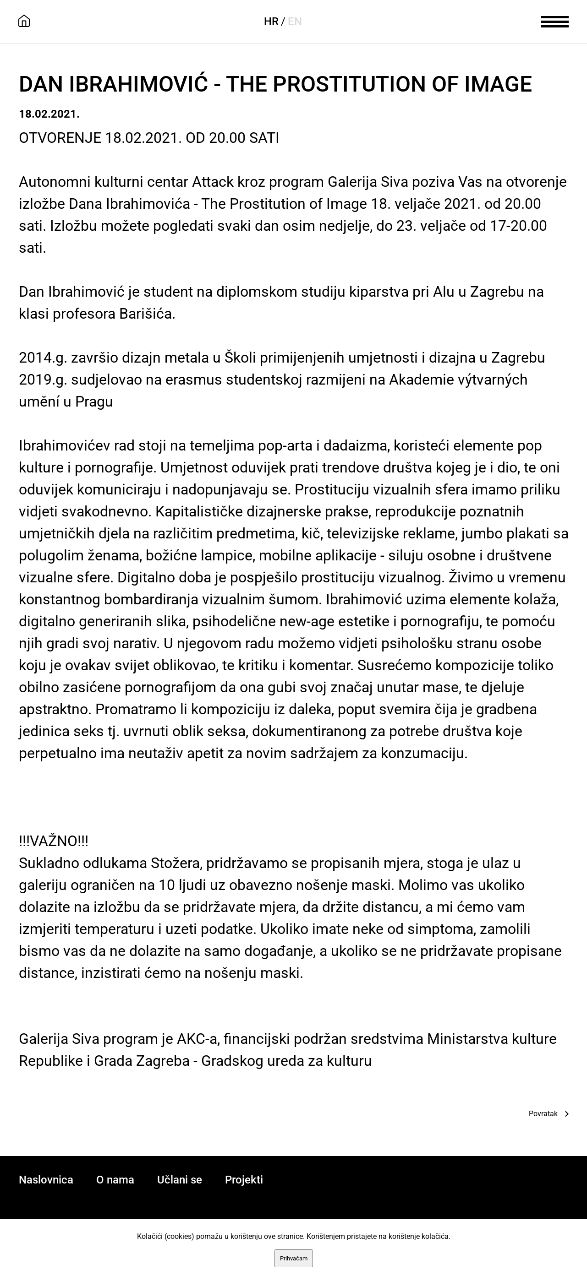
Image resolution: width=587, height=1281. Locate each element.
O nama (115, 1179)
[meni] (555, 20)
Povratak (543, 1113)
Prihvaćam (293, 1258)
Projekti (244, 1179)
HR (271, 21)
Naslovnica (46, 1179)
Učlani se (179, 1179)
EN (295, 21)
